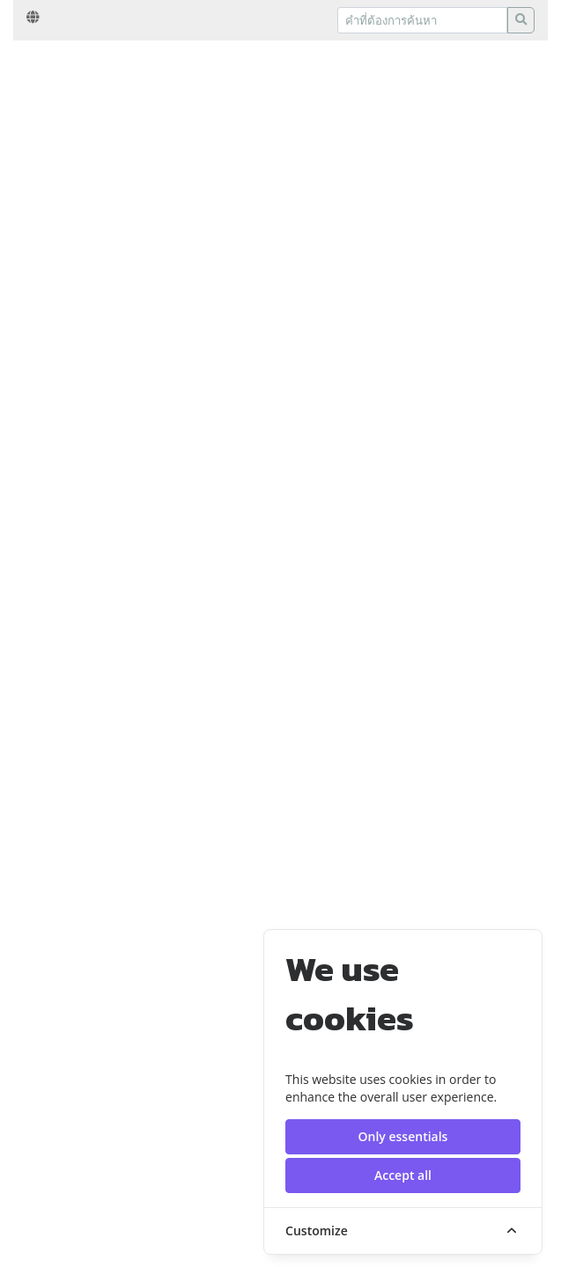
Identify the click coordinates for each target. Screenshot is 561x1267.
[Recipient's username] (422, 20)
